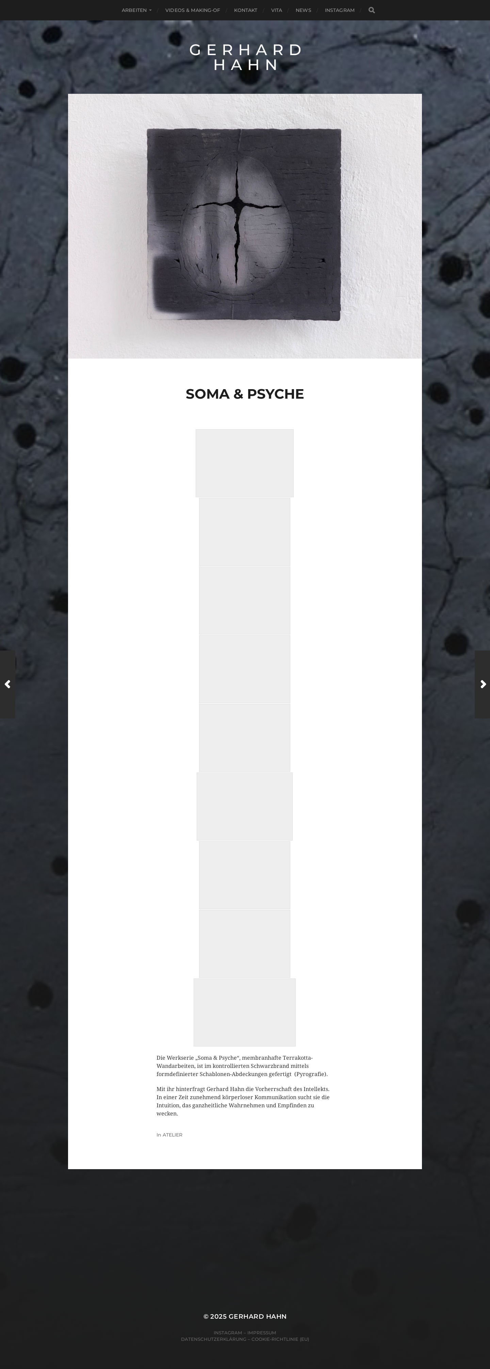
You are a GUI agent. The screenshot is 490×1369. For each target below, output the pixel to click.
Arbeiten (134, 10)
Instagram (340, 10)
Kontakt (246, 10)
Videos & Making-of (192, 10)
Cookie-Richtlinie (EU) (280, 1339)
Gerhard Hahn (258, 1316)
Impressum (261, 1332)
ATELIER (172, 1135)
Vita (276, 10)
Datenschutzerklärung (213, 1339)
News (303, 10)
